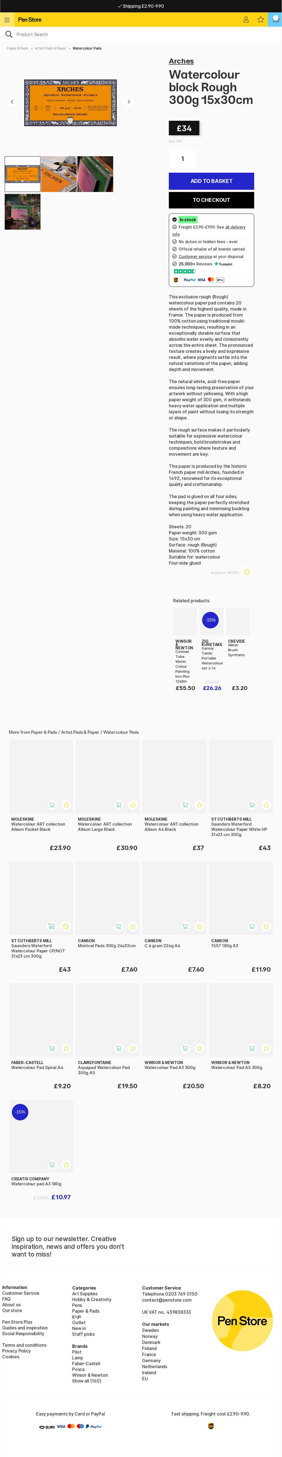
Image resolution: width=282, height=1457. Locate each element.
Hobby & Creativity (92, 1299)
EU (145, 1378)
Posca (78, 1369)
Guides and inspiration (25, 1327)
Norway (150, 1336)
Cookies (10, 1356)
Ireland (149, 1372)
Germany (151, 1360)
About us (11, 1304)
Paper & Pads (17, 48)
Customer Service (20, 1293)
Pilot (77, 1352)
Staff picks (83, 1334)
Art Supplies (84, 1293)
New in (79, 1328)
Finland (149, 1348)
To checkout (211, 200)
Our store (12, 1310)
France (149, 1354)
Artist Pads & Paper (50, 48)
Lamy (77, 1357)
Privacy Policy (16, 1351)
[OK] (141, 34)
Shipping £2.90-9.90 (141, 6)
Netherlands (154, 1366)
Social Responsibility (23, 1333)
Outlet (79, 1322)
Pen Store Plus (17, 1322)
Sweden (150, 1330)
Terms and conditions (24, 1345)
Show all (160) (86, 1381)
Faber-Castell (86, 1363)
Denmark (151, 1342)
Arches (181, 61)
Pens (77, 1305)
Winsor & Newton (90, 1375)
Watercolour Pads (87, 48)
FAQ (6, 1299)
